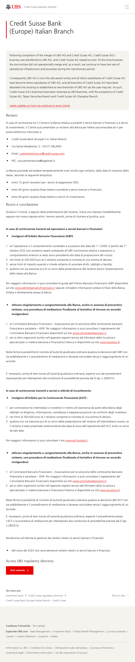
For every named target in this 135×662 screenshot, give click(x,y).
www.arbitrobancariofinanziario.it (35, 288)
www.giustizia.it (109, 342)
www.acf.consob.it (77, 440)
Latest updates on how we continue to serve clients (39, 105)
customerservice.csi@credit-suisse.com (42, 153)
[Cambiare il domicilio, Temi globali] (39, 626)
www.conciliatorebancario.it (89, 333)
